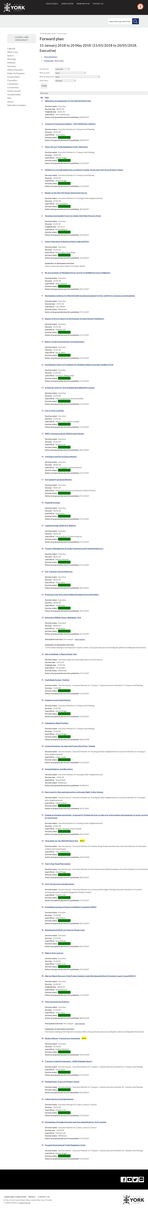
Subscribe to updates (16, 105)
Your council (52, 4)
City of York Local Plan (54, 410)
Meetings (11, 59)
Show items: (44, 80)
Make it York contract (54, 953)
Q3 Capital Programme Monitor (58, 479)
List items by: (44, 69)
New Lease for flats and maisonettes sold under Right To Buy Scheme (74, 792)
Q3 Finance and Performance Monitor (61, 456)
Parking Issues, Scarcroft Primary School (62, 1081)
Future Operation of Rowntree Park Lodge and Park (67, 241)
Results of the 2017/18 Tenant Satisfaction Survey (66, 193)
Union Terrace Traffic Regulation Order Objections (66, 147)
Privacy (32, 1197)
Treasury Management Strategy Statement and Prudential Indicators (74, 548)
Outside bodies (14, 94)
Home (54, 33)
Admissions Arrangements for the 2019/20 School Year (68, 101)
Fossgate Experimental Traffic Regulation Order (65, 1145)
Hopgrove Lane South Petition (58, 700)
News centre (67, 4)
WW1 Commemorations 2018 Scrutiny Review (64, 433)
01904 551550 (10, 1203)
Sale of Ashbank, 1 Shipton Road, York (61, 654)
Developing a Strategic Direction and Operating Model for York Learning (75, 1122)
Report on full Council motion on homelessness (64, 341)
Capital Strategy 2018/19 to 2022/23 (60, 525)
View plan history (50, 57)
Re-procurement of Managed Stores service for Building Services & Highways (77, 273)
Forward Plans (13, 77)
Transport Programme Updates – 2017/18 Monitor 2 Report (70, 124)
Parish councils (14, 91)
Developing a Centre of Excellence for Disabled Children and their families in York (79, 364)
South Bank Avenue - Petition (57, 680)
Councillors (12, 80)
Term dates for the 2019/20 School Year (61, 841)
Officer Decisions (15, 70)
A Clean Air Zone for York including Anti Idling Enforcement (69, 387)
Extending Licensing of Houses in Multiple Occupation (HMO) (70, 907)
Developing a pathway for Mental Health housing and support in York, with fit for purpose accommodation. (90, 296)
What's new (12, 52)
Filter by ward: (45, 73)
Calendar (11, 48)
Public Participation (16, 73)
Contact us (98, 4)
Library (10, 101)
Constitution (13, 87)
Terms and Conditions (15, 1197)
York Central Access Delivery (57, 1002)
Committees (12, 84)
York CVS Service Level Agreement (59, 884)
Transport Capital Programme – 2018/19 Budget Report (68, 1061)
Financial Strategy (52, 502)
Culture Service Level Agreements (59, 1099)
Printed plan (53, 61)
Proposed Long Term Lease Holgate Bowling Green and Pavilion (72, 594)
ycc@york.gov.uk (24, 1203)
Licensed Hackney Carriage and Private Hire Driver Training (70, 746)
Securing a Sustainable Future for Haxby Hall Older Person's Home (73, 216)
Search (10, 55)
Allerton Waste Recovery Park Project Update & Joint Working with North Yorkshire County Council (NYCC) (90, 976)
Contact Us (44, 1197)
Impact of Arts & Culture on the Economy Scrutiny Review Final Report (74, 319)
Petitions (11, 62)
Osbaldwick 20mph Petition (56, 723)
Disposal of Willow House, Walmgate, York (63, 617)
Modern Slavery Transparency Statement (62, 1038)
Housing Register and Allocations (59, 769)
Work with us (83, 4)
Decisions (11, 66)
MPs (9, 98)
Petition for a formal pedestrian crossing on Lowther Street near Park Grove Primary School (84, 170)
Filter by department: (47, 77)
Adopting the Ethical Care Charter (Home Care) (65, 930)
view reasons (80, 639)
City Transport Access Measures (59, 571)
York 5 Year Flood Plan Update (58, 864)
